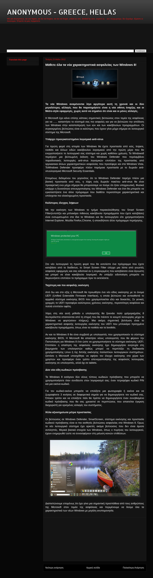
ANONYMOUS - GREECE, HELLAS (61, 11)
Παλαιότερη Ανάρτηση (133, 568)
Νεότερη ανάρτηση (54, 568)
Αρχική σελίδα (93, 568)
